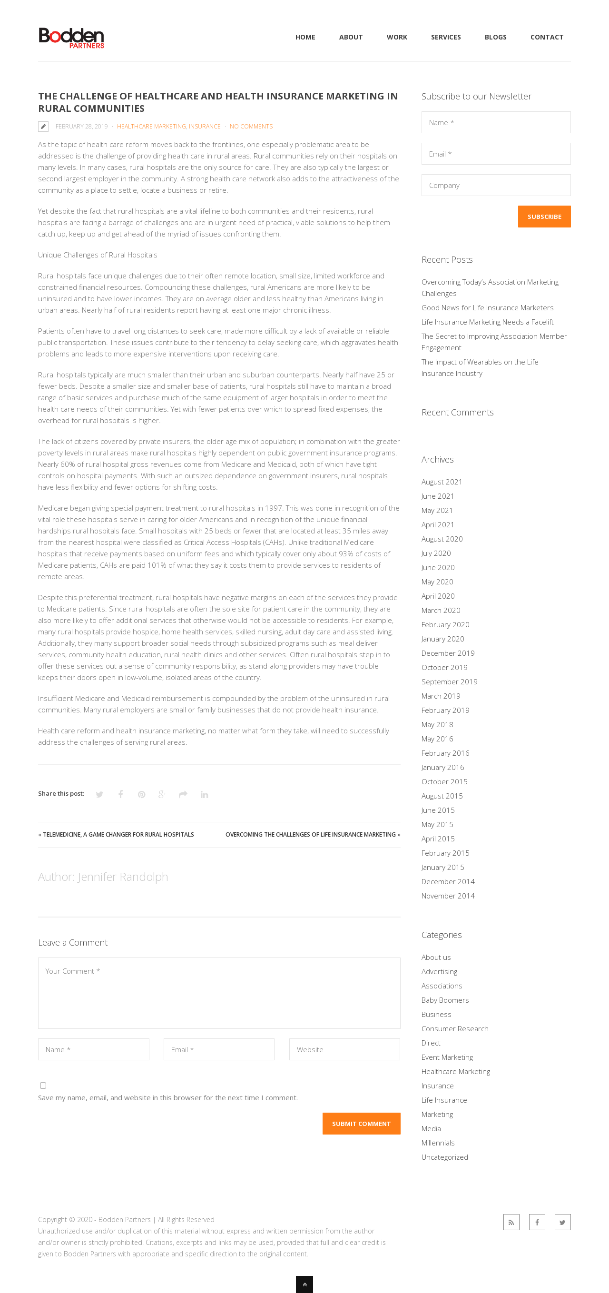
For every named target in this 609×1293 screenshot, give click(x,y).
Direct (431, 1042)
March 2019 (441, 696)
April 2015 (438, 838)
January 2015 (443, 867)
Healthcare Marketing (151, 126)
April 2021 (438, 524)
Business (437, 1014)
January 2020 (443, 638)
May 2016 (437, 738)
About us (436, 957)
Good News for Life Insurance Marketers (488, 307)
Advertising (439, 971)
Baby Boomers (445, 1000)
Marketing (437, 1114)
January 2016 (443, 767)
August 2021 (442, 481)
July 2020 (436, 553)
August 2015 (442, 795)
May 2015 (437, 824)
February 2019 (446, 710)
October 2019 (445, 667)
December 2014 (448, 881)
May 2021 (437, 510)
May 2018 (437, 724)
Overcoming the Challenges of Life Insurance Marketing (311, 834)
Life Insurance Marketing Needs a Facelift (488, 321)
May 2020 (437, 581)
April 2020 (438, 596)
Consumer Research (455, 1028)
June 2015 (438, 810)
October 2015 (445, 781)
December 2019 (448, 653)
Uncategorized (445, 1157)
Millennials (438, 1142)
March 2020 (441, 610)
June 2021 (438, 496)
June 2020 (438, 567)
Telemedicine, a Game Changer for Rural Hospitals (118, 834)
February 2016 (446, 753)
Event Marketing (447, 1057)
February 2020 (446, 624)
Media (431, 1128)
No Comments (251, 126)
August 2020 (442, 538)
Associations (442, 985)
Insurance (205, 126)
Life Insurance (444, 1100)
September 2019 (450, 681)
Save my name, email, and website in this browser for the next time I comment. (168, 1097)
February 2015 (446, 853)
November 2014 (448, 895)
